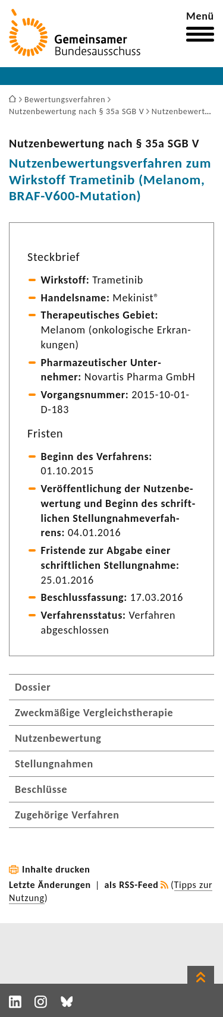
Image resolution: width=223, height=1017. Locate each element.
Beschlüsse (41, 789)
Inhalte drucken (56, 869)
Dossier (33, 687)
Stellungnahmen (54, 763)
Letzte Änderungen (50, 884)
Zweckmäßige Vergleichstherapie (94, 712)
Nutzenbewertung (58, 738)
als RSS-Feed (132, 884)
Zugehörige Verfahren (67, 814)
